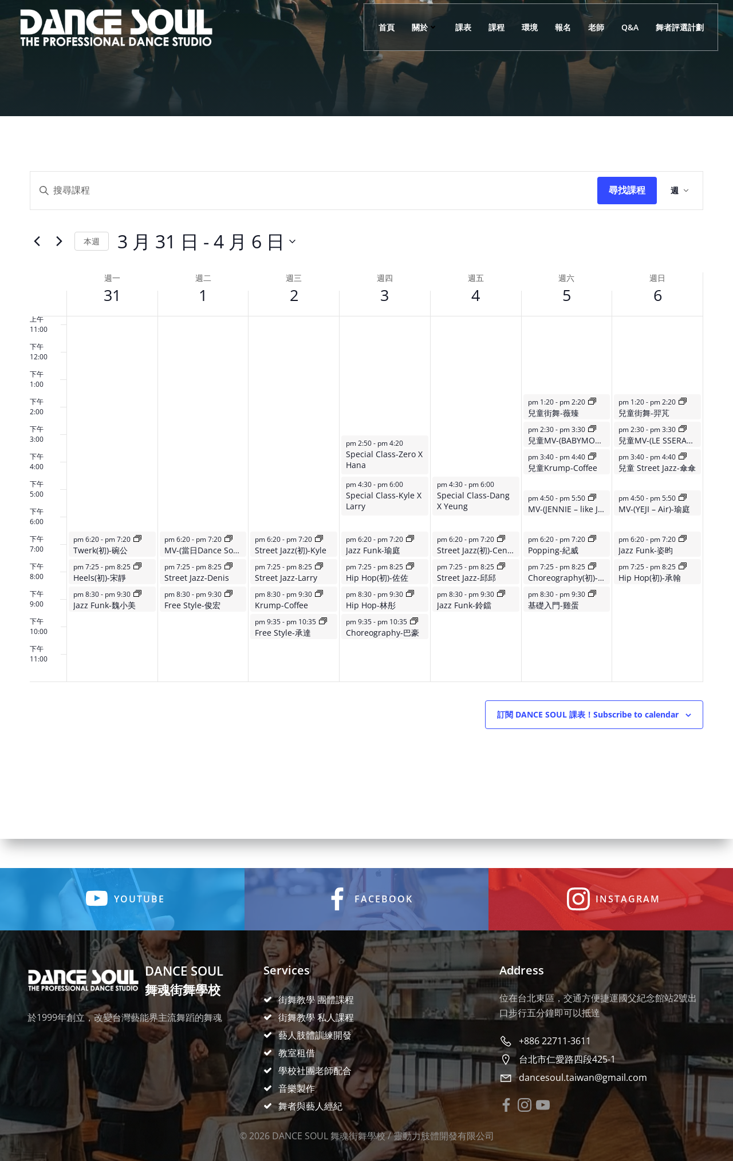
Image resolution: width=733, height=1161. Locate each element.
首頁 (380, 28)
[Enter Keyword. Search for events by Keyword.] (313, 206)
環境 (523, 28)
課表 (456, 28)
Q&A (623, 28)
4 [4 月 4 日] (475, 311)
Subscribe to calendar (588, 730)
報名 (556, 28)
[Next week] (59, 257)
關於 (418, 28)
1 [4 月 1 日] (203, 311)
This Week (91, 257)
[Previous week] (37, 257)
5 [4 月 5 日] (566, 311)
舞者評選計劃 (673, 28)
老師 (589, 28)
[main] (366, 493)
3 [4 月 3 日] (384, 311)
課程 (490, 28)
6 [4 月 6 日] (657, 311)
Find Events (627, 206)
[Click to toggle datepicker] (206, 257)
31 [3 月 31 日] (112, 311)
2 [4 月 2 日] (294, 311)
